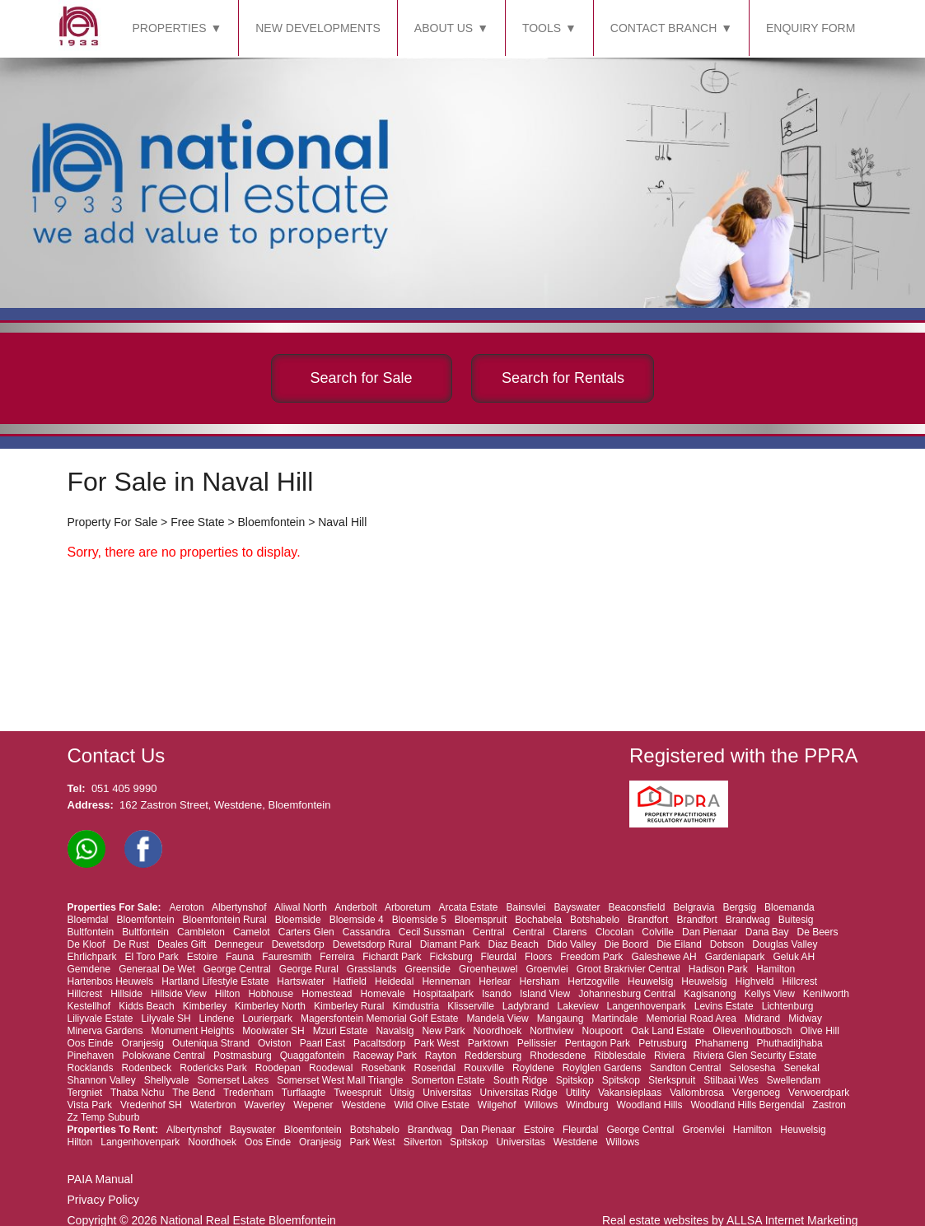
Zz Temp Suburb (104, 1117)
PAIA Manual (100, 1179)
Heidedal (394, 981)
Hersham (540, 981)
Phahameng (722, 1043)
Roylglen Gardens (602, 1068)
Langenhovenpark (646, 1006)
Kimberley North (270, 1006)
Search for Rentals (563, 378)
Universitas (447, 1092)
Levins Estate (724, 1006)
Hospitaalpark (443, 994)
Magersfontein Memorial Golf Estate (379, 1018)
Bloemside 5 (419, 919)
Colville (658, 932)
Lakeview (578, 1006)
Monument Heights (193, 1031)
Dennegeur (238, 944)
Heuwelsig (650, 981)
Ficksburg (451, 957)
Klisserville (470, 1006)
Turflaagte (304, 1092)
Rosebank (383, 1068)
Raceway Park (384, 1055)
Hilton (228, 994)
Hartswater (301, 981)
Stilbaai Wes (730, 1080)
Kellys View (770, 994)
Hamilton (775, 969)
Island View (545, 994)
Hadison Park (718, 969)
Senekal (802, 1068)
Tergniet (85, 1092)
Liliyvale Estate (100, 1018)
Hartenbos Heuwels (111, 981)
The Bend (193, 1092)
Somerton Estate (447, 1080)
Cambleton (201, 932)
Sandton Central (686, 1068)
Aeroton (187, 907)
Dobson (727, 944)
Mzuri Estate (340, 1031)
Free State (197, 522)
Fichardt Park (391, 957)
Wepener (313, 1105)
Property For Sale (113, 522)
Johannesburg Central (626, 994)
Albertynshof (239, 907)
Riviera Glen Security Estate (754, 1055)
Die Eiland (679, 944)
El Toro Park (152, 957)
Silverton (423, 1142)
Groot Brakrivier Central (628, 969)
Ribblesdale (620, 1055)
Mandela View (498, 1018)
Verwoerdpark (818, 1092)
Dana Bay (767, 932)
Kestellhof (89, 1006)
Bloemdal (88, 919)
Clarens (569, 932)
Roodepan (278, 1068)
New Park (443, 1031)
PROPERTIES (170, 28)
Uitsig (402, 1092)
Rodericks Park (213, 1068)
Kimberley (205, 1006)
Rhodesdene (558, 1055)
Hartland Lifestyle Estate (215, 981)
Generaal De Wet (157, 969)
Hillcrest (799, 981)
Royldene (533, 1068)
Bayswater (577, 907)
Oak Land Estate (667, 1031)
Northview (551, 1031)
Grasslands (372, 969)
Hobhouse (270, 994)
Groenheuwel (488, 969)
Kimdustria (415, 1006)
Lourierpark (267, 1018)
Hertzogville (593, 981)
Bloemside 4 (356, 919)
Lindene (217, 1018)
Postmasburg (242, 1055)
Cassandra (366, 932)
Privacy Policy (103, 1199)
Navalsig (394, 1031)
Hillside (126, 994)
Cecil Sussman (432, 932)
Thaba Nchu (137, 1092)
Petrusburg (662, 1043)
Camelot (251, 932)
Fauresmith (286, 957)
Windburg (587, 1105)
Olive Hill (819, 1031)
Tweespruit (357, 1092)
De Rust (131, 944)
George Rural (309, 969)
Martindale (614, 1018)
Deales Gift (181, 944)
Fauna (240, 957)
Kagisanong (710, 994)
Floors (538, 957)
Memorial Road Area (691, 1018)
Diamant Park (450, 944)
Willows (541, 1105)
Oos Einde (91, 1043)
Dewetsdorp (298, 944)
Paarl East (322, 1043)
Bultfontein (91, 932)
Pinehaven (91, 1055)
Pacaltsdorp (379, 1043)
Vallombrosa (697, 1092)
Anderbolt (355, 907)
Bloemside (298, 919)
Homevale (383, 994)
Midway (805, 1018)
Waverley (265, 1105)
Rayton (440, 1055)
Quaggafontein (312, 1055)
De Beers (818, 932)
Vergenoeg (756, 1092)
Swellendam (793, 1080)
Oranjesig (143, 1043)
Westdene (364, 1105)
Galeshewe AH (663, 957)
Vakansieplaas (629, 1092)
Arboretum (408, 907)
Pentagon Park (597, 1043)
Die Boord (626, 944)
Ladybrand (525, 1006)
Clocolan (615, 932)
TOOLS (541, 28)
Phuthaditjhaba (790, 1043)
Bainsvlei (526, 907)
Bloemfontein (272, 522)
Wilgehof (497, 1105)
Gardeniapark (735, 957)
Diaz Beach (513, 944)
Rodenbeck (147, 1068)
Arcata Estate (468, 907)
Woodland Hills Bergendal (747, 1105)
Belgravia (693, 907)
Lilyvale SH (166, 1018)
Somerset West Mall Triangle (340, 1080)
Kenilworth (826, 994)
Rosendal (435, 1068)
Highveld (755, 981)
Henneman (446, 981)
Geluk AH (794, 957)
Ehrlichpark (92, 957)
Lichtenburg (788, 1006)
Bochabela (538, 919)
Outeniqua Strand (211, 1043)
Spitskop (575, 1080)
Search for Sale (362, 378)
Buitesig (796, 919)
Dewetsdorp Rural (372, 944)
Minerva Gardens (105, 1031)
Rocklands (91, 1068)
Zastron (829, 1105)
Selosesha (752, 1068)
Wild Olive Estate (431, 1105)
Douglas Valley (784, 944)
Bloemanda (789, 907)
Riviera (669, 1055)
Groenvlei (547, 969)
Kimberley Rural (349, 1006)
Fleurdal (498, 957)
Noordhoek (497, 1031)
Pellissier (537, 1043)
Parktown (488, 1043)
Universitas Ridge (519, 1092)
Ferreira (337, 957)
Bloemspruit (481, 919)
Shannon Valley (102, 1080)
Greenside (428, 969)
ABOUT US (443, 28)
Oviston (275, 1043)
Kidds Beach (146, 1006)
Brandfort (648, 919)
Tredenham (248, 1092)
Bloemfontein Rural (225, 919)
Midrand (762, 1018)
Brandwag (748, 919)
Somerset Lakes (233, 1080)
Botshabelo (594, 919)
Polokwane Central (163, 1055)
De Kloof (86, 944)
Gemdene (89, 969)
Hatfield (350, 981)
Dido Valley (571, 944)
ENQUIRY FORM (810, 28)
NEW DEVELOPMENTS (318, 28)
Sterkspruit (671, 1080)
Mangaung (560, 1018)
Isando (497, 994)
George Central (237, 969)
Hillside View (179, 994)
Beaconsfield (637, 907)
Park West (437, 1043)
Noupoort (602, 1031)
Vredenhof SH (151, 1105)
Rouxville (484, 1068)
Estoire (202, 957)
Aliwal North (300, 907)
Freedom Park (591, 957)
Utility (578, 1092)
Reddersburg (493, 1055)
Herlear (495, 981)
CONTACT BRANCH (663, 28)
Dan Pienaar (709, 932)
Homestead (326, 994)
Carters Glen (306, 932)
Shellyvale (166, 1080)
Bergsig (739, 907)
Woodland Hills (650, 1105)
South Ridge (520, 1080)
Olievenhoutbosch (752, 1031)
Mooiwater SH (273, 1031)
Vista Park (90, 1105)
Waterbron (213, 1105)
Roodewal (331, 1068)
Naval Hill (342, 522)
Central (489, 932)
